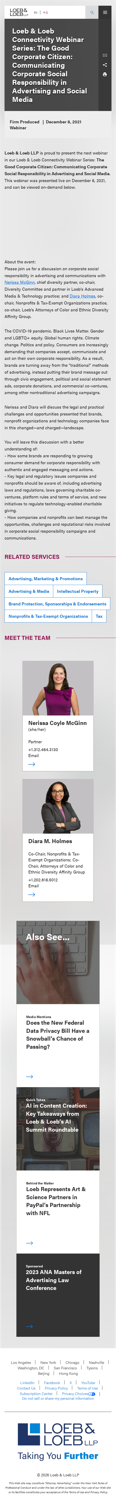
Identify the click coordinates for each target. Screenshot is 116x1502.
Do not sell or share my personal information (58, 1398)
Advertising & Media (29, 591)
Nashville (96, 1362)
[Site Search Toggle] (91, 12)
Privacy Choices (78, 1393)
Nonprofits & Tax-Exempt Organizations (48, 616)
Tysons (92, 1368)
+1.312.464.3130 (43, 749)
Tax (99, 616)
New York (48, 1362)
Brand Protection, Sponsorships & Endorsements (57, 604)
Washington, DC (31, 1368)
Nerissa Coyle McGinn (57, 723)
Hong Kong (68, 1373)
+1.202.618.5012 (43, 880)
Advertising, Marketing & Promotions (46, 578)
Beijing (43, 1373)
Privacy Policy (56, 1388)
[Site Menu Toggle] (104, 12)
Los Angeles (21, 1362)
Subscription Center (36, 1393)
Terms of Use (87, 1388)
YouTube (88, 1382)
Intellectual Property (77, 591)
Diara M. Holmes (50, 841)
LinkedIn (27, 1382)
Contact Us (26, 1388)
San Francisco (65, 1368)
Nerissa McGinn (20, 282)
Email (33, 755)
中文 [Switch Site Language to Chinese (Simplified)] (45, 12)
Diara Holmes (82, 296)
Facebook (52, 1382)
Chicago (72, 1362)
